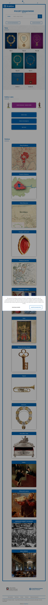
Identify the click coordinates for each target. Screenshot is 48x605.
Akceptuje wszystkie (36, 307)
